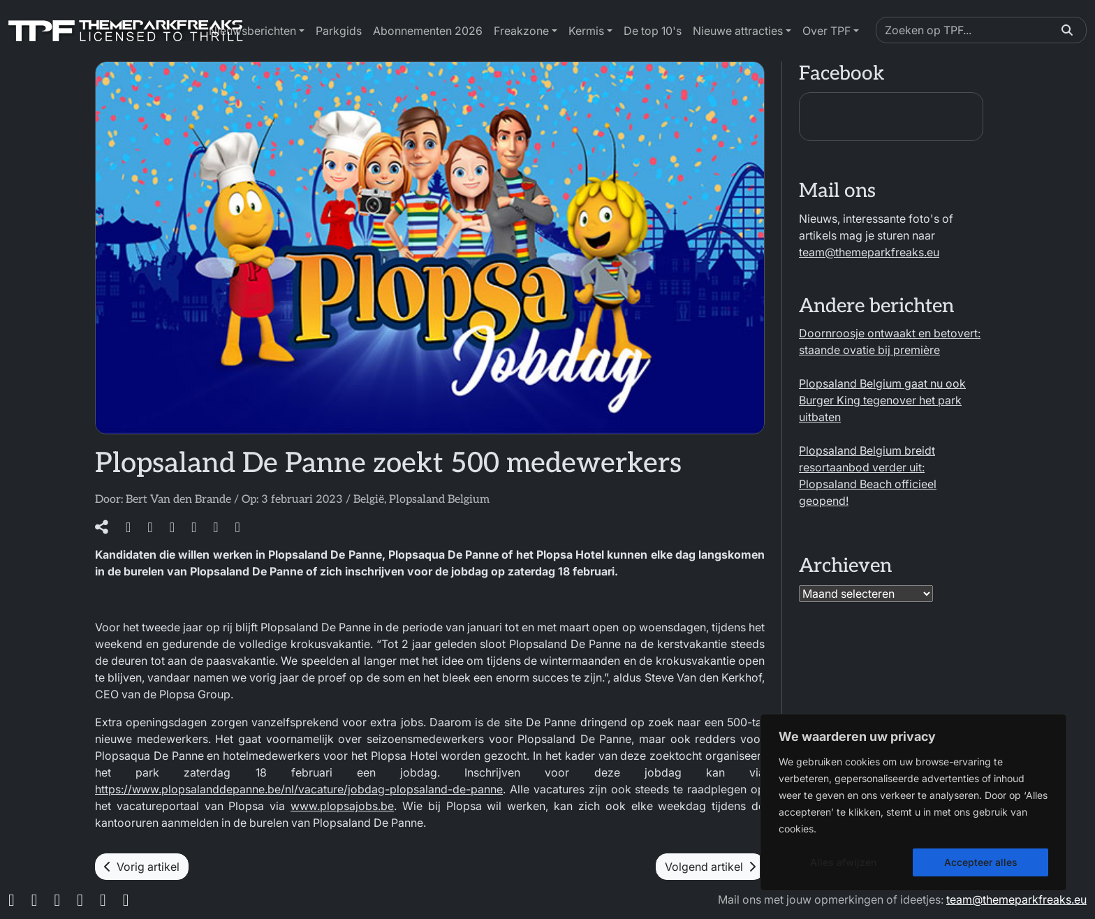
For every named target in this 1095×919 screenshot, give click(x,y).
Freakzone (521, 31)
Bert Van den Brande (178, 499)
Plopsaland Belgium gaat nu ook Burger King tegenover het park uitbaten (882, 400)
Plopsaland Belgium (439, 499)
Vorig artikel (141, 867)
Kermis (586, 31)
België (368, 499)
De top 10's (653, 31)
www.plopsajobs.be (342, 806)
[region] (913, 802)
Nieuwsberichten (252, 31)
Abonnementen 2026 (428, 31)
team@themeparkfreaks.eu (869, 252)
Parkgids (339, 31)
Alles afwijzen (843, 862)
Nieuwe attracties (738, 31)
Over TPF (826, 31)
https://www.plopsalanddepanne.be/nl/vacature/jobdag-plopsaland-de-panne (299, 789)
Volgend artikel (710, 867)
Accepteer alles (980, 862)
